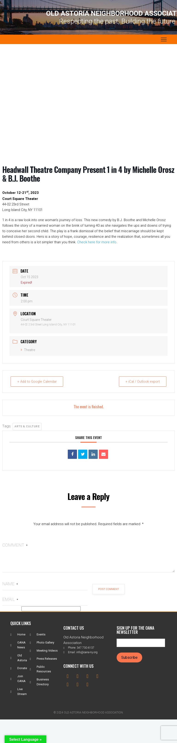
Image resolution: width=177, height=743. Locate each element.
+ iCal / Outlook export (142, 381)
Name (10, 584)
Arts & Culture (27, 426)
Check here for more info (96, 242)
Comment (14, 545)
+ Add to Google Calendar (37, 381)
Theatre (28, 350)
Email (10, 599)
